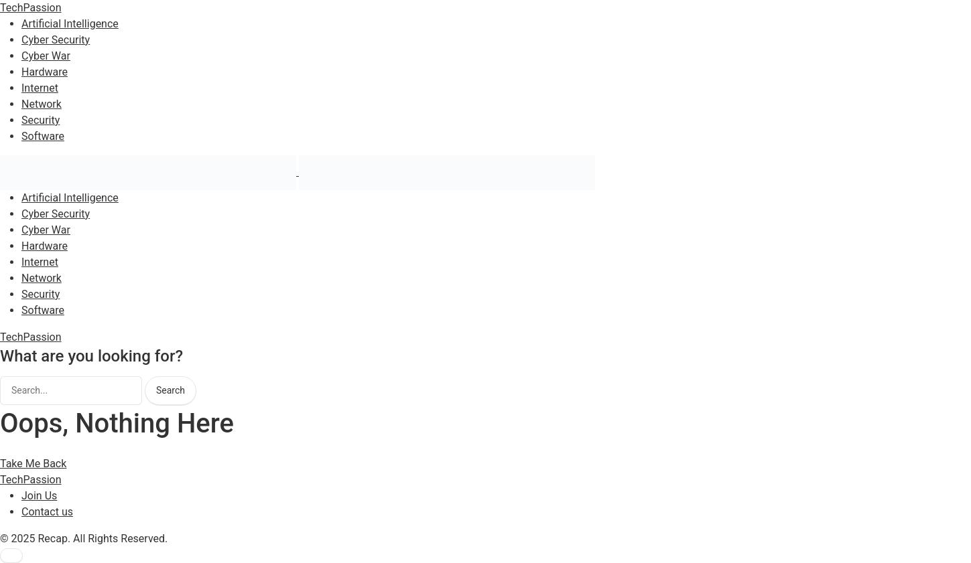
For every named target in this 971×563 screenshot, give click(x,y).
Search (170, 390)
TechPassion (31, 7)
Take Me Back (33, 463)
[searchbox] (71, 390)
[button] (11, 555)
